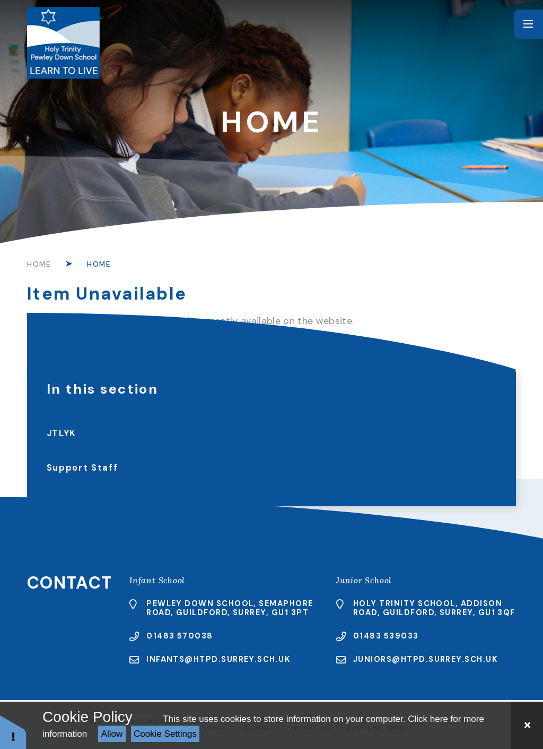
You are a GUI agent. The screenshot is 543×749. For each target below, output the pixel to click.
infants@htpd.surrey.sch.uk (218, 659)
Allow (112, 734)
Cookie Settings (165, 734)
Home (39, 264)
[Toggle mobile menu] (528, 24)
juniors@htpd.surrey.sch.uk (425, 659)
